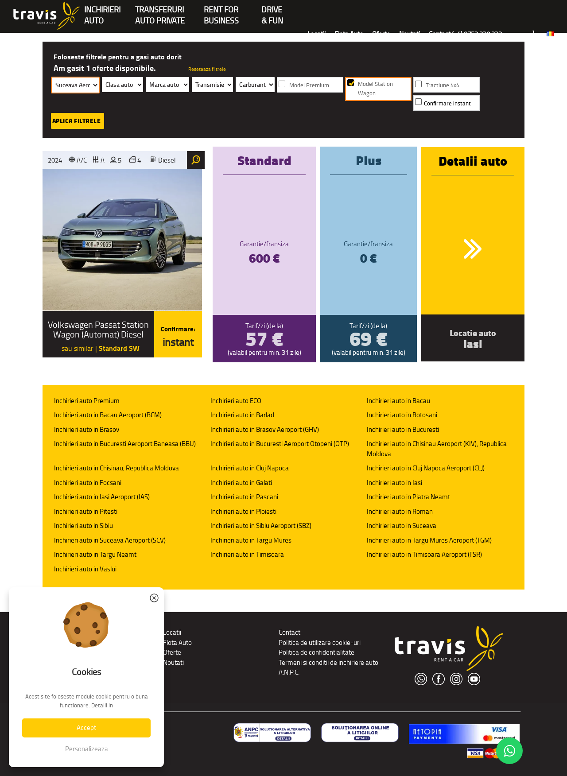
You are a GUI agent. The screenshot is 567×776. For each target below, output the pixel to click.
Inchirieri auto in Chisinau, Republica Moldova (116, 467)
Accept (86, 727)
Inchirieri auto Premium (87, 400)
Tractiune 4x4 (442, 85)
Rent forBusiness (221, 10)
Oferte (381, 33)
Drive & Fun (272, 10)
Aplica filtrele (76, 121)
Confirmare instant (447, 103)
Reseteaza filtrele (207, 69)
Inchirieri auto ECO (235, 400)
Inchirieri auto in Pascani (244, 496)
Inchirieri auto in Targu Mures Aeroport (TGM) (429, 540)
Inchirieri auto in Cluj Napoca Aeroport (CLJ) (426, 467)
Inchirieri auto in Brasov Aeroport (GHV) (264, 429)
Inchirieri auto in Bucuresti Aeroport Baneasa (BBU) (125, 443)
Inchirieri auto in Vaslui (85, 568)
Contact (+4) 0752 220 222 (465, 33)
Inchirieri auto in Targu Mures (250, 540)
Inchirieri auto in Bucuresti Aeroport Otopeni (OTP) (279, 443)
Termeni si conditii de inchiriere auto (328, 662)
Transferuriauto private (160, 10)
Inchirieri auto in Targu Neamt (95, 554)
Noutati (409, 33)
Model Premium (309, 85)
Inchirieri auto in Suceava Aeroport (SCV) (110, 540)
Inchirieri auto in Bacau (398, 400)
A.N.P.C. (289, 672)
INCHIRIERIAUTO (102, 10)
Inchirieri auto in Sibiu (83, 525)
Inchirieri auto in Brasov (86, 429)
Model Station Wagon (375, 88)
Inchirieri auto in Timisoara (247, 554)
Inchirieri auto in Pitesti (85, 511)
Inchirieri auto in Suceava (401, 525)
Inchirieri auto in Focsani (87, 482)
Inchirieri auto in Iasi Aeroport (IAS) (102, 496)
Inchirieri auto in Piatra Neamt (408, 496)
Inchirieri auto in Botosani (402, 414)
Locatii (316, 33)
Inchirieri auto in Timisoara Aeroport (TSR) (424, 554)
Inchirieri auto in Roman (400, 511)
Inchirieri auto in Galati (241, 482)
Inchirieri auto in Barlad (242, 414)
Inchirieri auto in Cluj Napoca (249, 467)
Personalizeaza (86, 748)
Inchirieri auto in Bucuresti (403, 429)
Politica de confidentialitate (316, 652)
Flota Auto (348, 33)
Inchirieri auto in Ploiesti (243, 511)
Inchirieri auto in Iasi (394, 482)
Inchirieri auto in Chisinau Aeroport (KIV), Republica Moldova (437, 448)
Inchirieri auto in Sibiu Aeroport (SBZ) (260, 525)
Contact (289, 632)
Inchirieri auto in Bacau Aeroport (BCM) (108, 414)
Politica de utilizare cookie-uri (320, 642)
